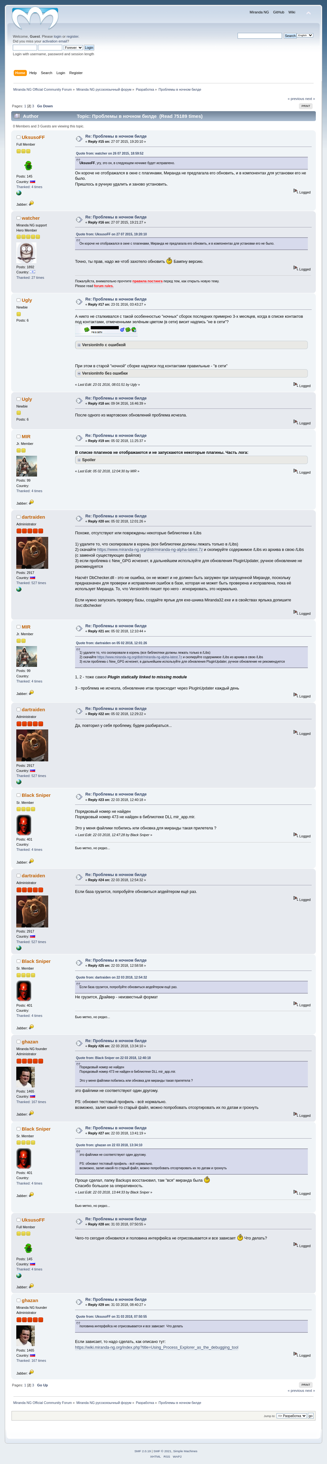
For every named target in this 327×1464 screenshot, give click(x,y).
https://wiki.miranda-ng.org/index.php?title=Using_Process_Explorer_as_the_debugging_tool (156, 1347)
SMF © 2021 (162, 1451)
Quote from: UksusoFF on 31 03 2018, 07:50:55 (111, 1316)
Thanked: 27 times (30, 277)
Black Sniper (36, 795)
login (58, 36)
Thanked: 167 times (31, 1102)
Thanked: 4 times (29, 187)
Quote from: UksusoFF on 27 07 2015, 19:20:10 (111, 234)
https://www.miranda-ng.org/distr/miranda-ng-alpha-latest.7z (150, 549)
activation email (54, 41)
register (73, 36)
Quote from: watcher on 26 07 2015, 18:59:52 (109, 153)
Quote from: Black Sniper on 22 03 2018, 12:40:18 (113, 1058)
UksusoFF (33, 137)
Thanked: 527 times (31, 583)
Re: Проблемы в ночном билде (116, 136)
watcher (31, 218)
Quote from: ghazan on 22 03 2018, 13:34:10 (109, 1145)
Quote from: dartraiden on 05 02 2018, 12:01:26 (111, 643)
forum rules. (104, 286)
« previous (296, 99)
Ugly (27, 300)
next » (310, 99)
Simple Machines (185, 1451)
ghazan (30, 1041)
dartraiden (33, 517)
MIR (26, 436)
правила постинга (148, 281)
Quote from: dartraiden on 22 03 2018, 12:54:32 (111, 977)
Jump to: (270, 1416)
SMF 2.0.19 (142, 1451)
